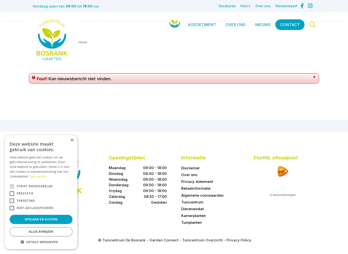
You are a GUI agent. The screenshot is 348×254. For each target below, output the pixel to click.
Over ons (189, 174)
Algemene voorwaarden (202, 195)
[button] (41, 241)
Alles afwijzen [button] (41, 232)
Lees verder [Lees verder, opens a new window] (38, 176)
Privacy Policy (238, 240)
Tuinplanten (191, 222)
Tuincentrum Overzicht (202, 240)
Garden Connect (163, 240)
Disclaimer (190, 168)
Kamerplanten (193, 215)
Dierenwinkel (192, 209)
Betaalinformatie (195, 188)
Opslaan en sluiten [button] (41, 219)
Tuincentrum (192, 202)
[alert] (41, 192)
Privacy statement (197, 181)
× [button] (72, 140)
